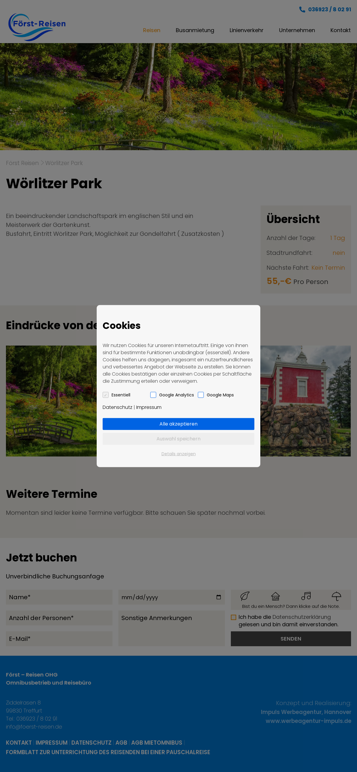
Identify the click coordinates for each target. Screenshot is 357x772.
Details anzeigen (179, 453)
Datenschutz (117, 407)
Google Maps (220, 395)
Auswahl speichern (178, 438)
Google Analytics (176, 395)
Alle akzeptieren (178, 423)
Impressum (149, 407)
